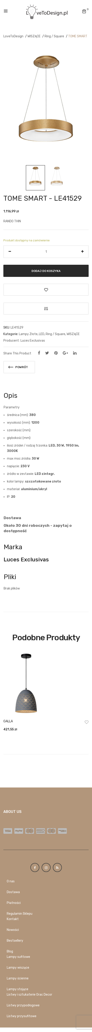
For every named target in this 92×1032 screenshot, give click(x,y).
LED (41, 334)
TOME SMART (77, 36)
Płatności (14, 903)
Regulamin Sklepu (19, 914)
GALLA (8, 721)
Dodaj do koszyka (46, 271)
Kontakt (13, 919)
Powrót (18, 367)
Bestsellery (15, 941)
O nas (11, 881)
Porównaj (46, 308)
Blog (10, 951)
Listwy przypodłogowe (23, 1005)
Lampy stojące (17, 989)
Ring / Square (54, 36)
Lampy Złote (28, 334)
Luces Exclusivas (32, 341)
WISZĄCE (33, 36)
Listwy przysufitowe (21, 1016)
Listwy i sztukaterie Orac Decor (29, 994)
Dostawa (13, 892)
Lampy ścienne (18, 978)
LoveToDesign (13, 36)
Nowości (13, 930)
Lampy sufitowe (18, 957)
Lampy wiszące (18, 968)
